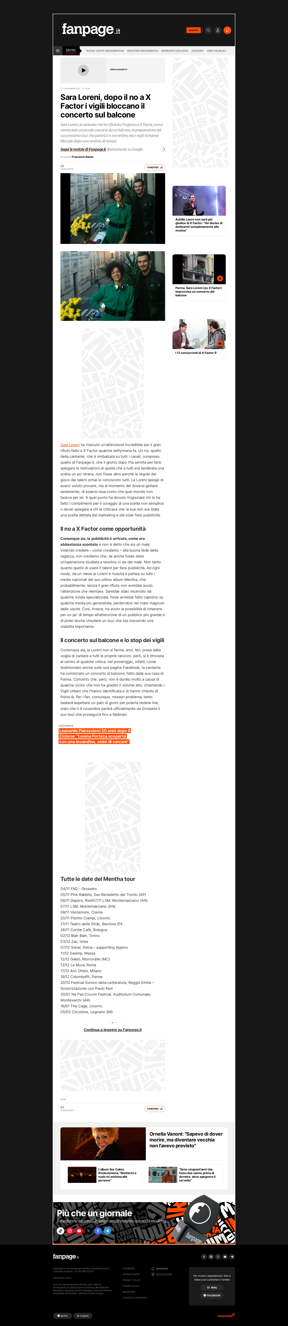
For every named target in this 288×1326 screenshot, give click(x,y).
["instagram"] (71, 1231)
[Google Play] (82, 1316)
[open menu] (57, 50)
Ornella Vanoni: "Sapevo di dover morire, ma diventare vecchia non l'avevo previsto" (186, 1139)
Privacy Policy (132, 1280)
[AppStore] (62, 1316)
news (63, 1099)
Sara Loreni (70, 445)
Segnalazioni (131, 1274)
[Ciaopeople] (226, 1316)
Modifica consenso (135, 1297)
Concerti (198, 50)
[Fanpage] (66, 1257)
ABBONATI (193, 30)
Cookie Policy (131, 1286)
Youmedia (129, 1268)
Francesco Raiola (82, 157)
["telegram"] (112, 1231)
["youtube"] (81, 1231)
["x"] (92, 1231)
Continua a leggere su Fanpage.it (113, 1029)
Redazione (129, 1291)
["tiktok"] (61, 1231)
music (71, 50)
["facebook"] (102, 1231)
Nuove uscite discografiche (105, 50)
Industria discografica (142, 50)
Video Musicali (216, 50)
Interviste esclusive (174, 50)
